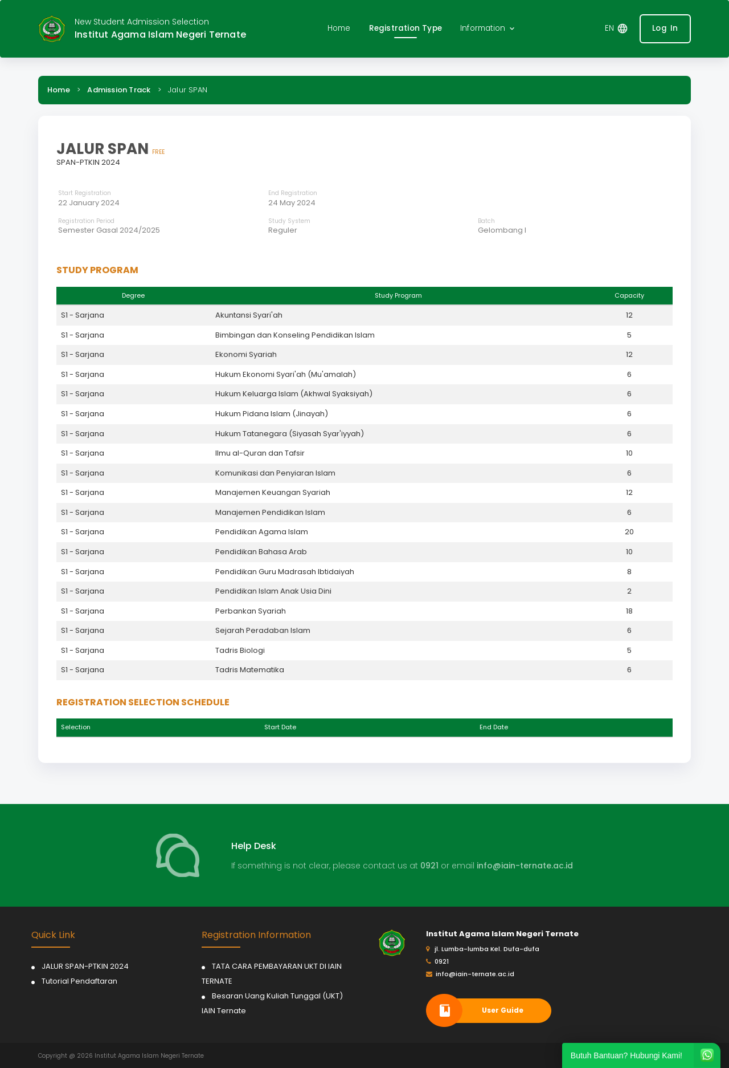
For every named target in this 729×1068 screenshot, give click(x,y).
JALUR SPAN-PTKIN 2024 (85, 966)
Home (58, 89)
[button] (488, 28)
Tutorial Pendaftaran (79, 981)
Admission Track (118, 89)
